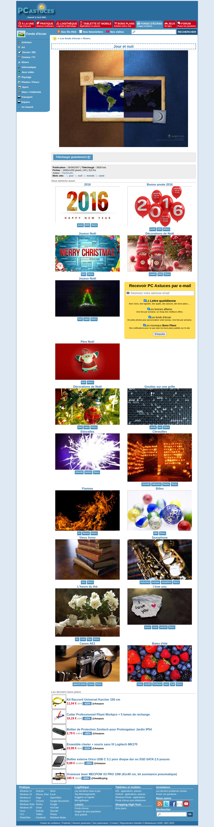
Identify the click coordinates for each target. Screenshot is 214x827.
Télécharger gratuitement (73, 157)
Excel (52, 794)
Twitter (39, 814)
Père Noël (87, 341)
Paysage (26, 77)
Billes (160, 488)
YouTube (54, 807)
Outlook (39, 811)
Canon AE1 (87, 643)
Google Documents (59, 801)
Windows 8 (25, 797)
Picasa (53, 814)
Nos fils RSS (68, 31)
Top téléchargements (85, 794)
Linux (22, 811)
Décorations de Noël (159, 233)
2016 (87, 184)
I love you (159, 586)
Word (52, 791)
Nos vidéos (117, 31)
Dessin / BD (29, 52)
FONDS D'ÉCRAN (149, 24)
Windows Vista (27, 804)
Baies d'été (159, 643)
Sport (25, 87)
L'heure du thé (87, 586)
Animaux (27, 42)
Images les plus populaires (88, 811)
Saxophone (160, 537)
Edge (38, 797)
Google (53, 804)
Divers (25, 62)
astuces (137, 791)
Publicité (66, 823)
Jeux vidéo (28, 72)
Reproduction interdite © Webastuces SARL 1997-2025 (147, 823)
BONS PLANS (124, 24)
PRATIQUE (45, 24)
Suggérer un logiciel (84, 797)
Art (23, 47)
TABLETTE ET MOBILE (95, 24)
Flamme (87, 488)
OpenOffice (55, 797)
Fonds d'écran (36, 33)
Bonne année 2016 (160, 184)
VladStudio (67, 173)
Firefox (39, 804)
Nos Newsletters (93, 31)
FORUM (187, 24)
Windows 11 (26, 791)
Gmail (39, 807)
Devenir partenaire (82, 823)
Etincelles (87, 431)
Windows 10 (26, 794)
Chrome (40, 801)
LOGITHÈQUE (66, 24)
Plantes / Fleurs (30, 82)
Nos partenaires (100, 823)
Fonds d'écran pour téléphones (130, 800)
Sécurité (54, 811)
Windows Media (58, 817)
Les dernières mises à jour (88, 791)
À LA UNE (26, 24)
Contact (114, 823)
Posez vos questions (166, 794)
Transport (26, 97)
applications (127, 791)
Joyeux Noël (87, 233)
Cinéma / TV (28, 57)
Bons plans (120, 808)
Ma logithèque (82, 800)
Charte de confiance (50, 823)
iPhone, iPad (42, 794)
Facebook (41, 817)
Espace (25, 102)
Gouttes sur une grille (160, 386)
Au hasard (27, 107)
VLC (22, 814)
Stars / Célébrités (31, 92)
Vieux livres (87, 537)
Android (39, 791)
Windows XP (26, 807)
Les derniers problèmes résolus (171, 791)
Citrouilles (159, 431)
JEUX (170, 24)
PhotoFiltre (25, 817)
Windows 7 (25, 801)
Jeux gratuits (81, 814)
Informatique (29, 67)
